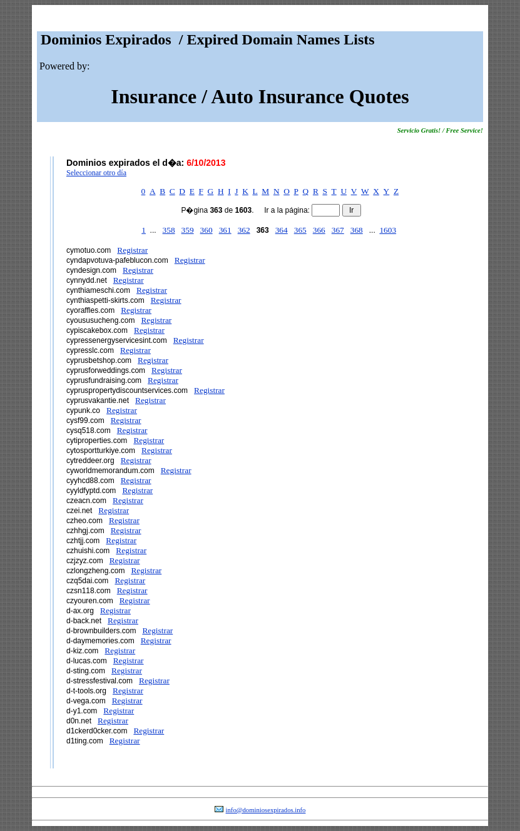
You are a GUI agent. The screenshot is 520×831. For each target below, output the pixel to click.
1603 (387, 230)
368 (356, 230)
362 (244, 230)
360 (206, 230)
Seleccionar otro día (96, 172)
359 (187, 230)
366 (319, 230)
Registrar (132, 250)
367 (338, 230)
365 (300, 230)
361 (225, 230)
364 (281, 230)
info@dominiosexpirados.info (266, 810)
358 (169, 230)
